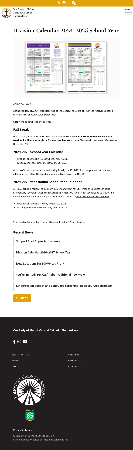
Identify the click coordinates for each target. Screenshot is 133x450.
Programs (74, 360)
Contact (73, 366)
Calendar (74, 354)
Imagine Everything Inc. (55, 439)
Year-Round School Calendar (92, 196)
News (15, 360)
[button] (59, 4)
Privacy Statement (23, 430)
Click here (19, 122)
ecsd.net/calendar (28, 222)
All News (22, 298)
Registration (20, 354)
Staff (16, 366)
